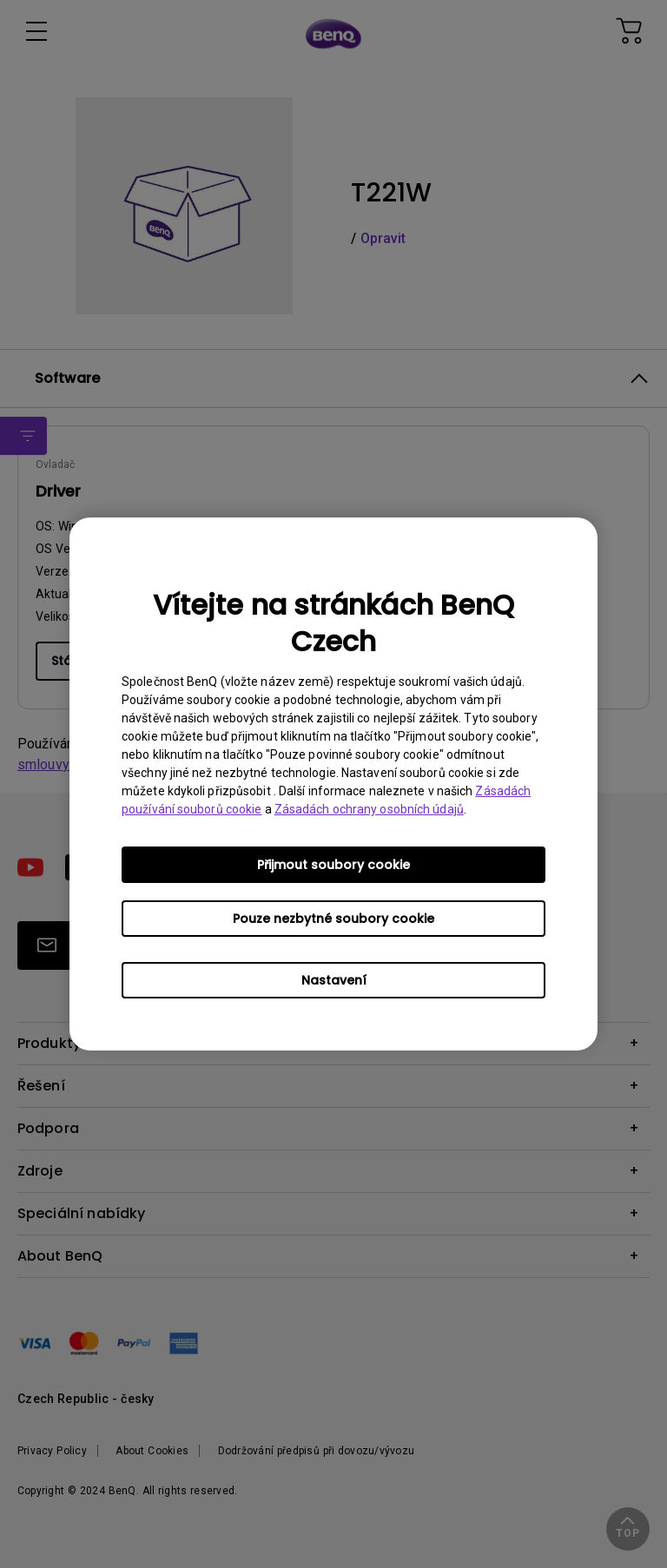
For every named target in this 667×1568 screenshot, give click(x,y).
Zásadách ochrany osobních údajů (369, 809)
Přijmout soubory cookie (333, 864)
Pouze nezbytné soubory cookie (333, 918)
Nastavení (334, 980)
